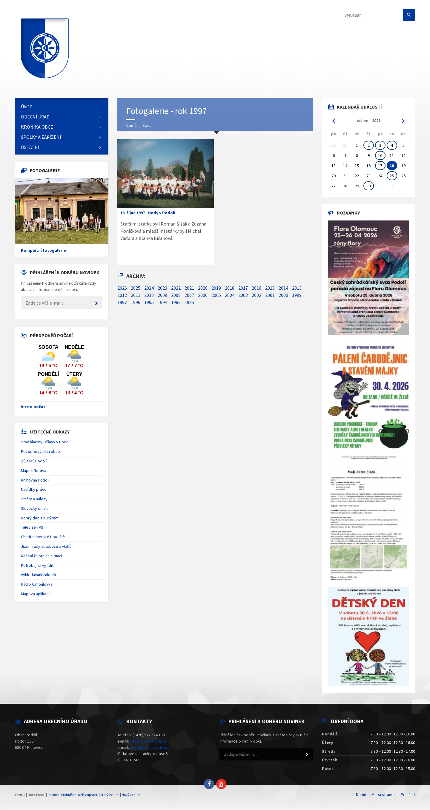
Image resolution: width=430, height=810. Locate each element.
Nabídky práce (34, 489)
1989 (176, 302)
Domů (131, 125)
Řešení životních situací (41, 555)
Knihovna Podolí (35, 480)
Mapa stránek (383, 794)
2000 (283, 295)
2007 (189, 295)
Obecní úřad (35, 117)
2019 (216, 288)
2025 (135, 288)
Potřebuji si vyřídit (37, 565)
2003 (243, 295)
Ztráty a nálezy (34, 499)
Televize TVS (32, 527)
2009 (162, 295)
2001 (270, 295)
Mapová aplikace (36, 593)
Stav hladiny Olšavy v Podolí (45, 442)
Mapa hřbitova (33, 470)
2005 (216, 295)
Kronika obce (37, 127)
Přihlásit (408, 794)
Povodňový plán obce (40, 451)
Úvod (27, 106)
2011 (135, 295)
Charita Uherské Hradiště (43, 536)
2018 (229, 288)
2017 (243, 288)
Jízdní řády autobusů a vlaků (46, 546)
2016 (256, 288)
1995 (149, 302)
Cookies (53, 794)
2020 (203, 288)
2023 (162, 288)
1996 (135, 302)
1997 (122, 302)
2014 (283, 288)
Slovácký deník (34, 508)
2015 (270, 288)
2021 (189, 288)
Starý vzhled (109, 794)
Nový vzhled (131, 794)
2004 (229, 295)
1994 (162, 302)
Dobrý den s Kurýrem (40, 518)
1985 (189, 302)
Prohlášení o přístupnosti (79, 794)
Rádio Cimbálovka (37, 584)
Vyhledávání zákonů (38, 574)
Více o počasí (34, 406)
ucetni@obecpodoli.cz (150, 747)
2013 (297, 288)
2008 (176, 295)
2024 (149, 288)
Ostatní (30, 147)
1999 (297, 295)
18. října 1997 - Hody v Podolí (147, 212)
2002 (256, 295)
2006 (203, 295)
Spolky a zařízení (41, 137)
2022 (176, 288)
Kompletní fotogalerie (43, 250)
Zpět (146, 125)
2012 (122, 295)
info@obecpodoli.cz (148, 741)
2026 (122, 288)
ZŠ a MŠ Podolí (34, 461)
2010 (149, 295)
